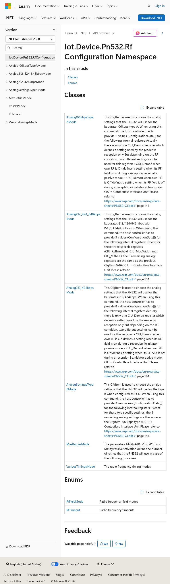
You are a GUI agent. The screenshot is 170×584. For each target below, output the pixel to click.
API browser (101, 33)
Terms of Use (12, 581)
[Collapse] (54, 30)
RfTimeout (73, 510)
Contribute (77, 574)
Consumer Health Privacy (125, 574)
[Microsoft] (8, 6)
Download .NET (151, 18)
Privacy (95, 574)
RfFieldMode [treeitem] (17, 106)
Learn (69, 33)
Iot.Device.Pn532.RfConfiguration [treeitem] (32, 57)
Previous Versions (38, 574)
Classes (73, 77)
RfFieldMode (74, 501)
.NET (83, 33)
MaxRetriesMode (77, 444)
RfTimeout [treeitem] (16, 114)
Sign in (160, 6)
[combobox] (30, 39)
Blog (59, 574)
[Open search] (149, 6)
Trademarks (34, 581)
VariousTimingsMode (80, 466)
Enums (72, 83)
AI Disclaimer (12, 574)
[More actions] (162, 33)
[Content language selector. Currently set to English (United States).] (24, 564)
